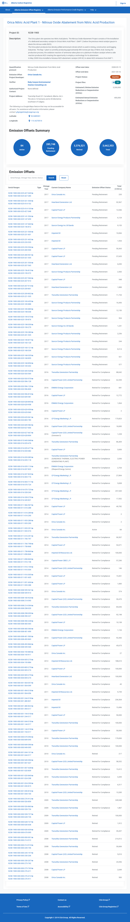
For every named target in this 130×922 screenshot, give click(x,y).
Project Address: (16, 96)
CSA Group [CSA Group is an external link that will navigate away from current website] (104, 900)
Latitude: (13, 116)
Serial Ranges (22, 188)
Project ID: (14, 32)
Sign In (123, 3)
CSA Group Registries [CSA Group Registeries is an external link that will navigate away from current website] (109, 907)
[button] (34, 116)
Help (92, 10)
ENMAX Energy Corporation (62, 388)
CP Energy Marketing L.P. (61, 419)
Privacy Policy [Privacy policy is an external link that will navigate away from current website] (23, 900)
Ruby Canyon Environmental (39, 82)
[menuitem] (7, 10)
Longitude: (13, 121)
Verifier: (12, 82)
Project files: (81, 82)
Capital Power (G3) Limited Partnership (67, 380)
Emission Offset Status (102, 188)
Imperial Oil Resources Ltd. (62, 553)
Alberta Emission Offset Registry (27, 10)
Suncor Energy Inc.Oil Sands (63, 225)
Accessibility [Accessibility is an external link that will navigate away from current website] (64, 907)
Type (39, 188)
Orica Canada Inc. (59, 194)
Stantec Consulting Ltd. (37, 85)
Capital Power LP (58, 210)
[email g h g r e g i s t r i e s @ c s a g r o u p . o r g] (27, 112)
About (7, 10)
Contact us (62, 900)
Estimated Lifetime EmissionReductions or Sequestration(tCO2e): (87, 90)
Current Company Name (71, 188)
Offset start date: (82, 67)
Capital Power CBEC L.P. (61, 561)
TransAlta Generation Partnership (65, 295)
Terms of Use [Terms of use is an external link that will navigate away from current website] (23, 907)
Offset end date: (82, 72)
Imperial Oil (56, 233)
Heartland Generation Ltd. (62, 202)
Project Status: (82, 77)
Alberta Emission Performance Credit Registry (65, 10)
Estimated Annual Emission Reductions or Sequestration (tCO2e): (87, 100)
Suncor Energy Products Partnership (66, 218)
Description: (15, 38)
